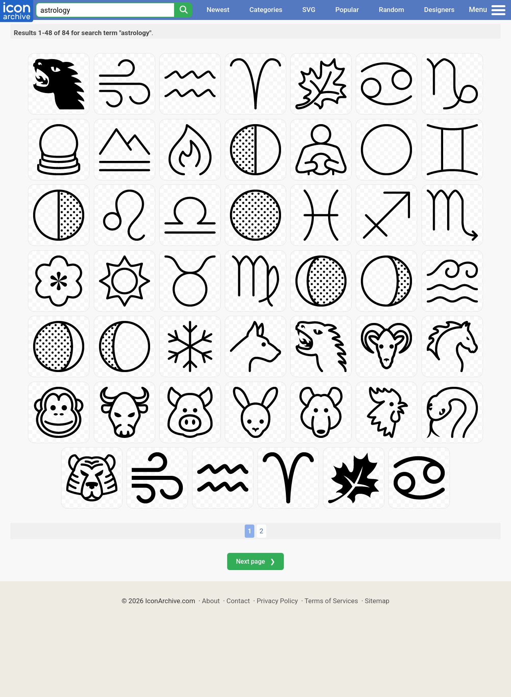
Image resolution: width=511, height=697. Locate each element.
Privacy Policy (277, 601)
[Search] (183, 10)
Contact (238, 601)
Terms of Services (331, 601)
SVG (308, 10)
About (211, 601)
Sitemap (377, 601)
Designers (439, 10)
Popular (347, 10)
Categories (266, 10)
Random (391, 10)
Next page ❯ (255, 561)
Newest (217, 10)
